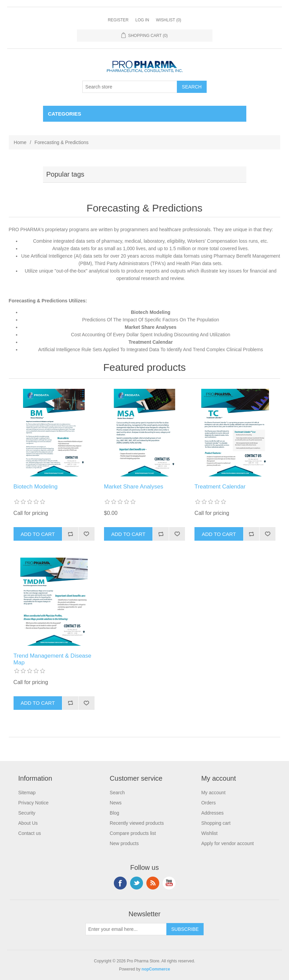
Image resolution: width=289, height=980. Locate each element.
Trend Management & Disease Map (52, 659)
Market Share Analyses (133, 486)
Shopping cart (215, 823)
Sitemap (27, 792)
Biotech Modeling (36, 486)
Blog (114, 813)
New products (124, 843)
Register (118, 20)
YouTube (169, 883)
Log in (142, 20)
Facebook (120, 883)
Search (117, 792)
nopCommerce (156, 969)
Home (20, 142)
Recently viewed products (137, 823)
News (116, 802)
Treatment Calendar (220, 486)
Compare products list (133, 833)
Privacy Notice (33, 802)
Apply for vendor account (227, 843)
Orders (208, 802)
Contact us (29, 833)
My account (213, 792)
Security (27, 813)
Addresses (212, 813)
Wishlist (209, 833)
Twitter (136, 883)
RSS (152, 883)
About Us (28, 823)
